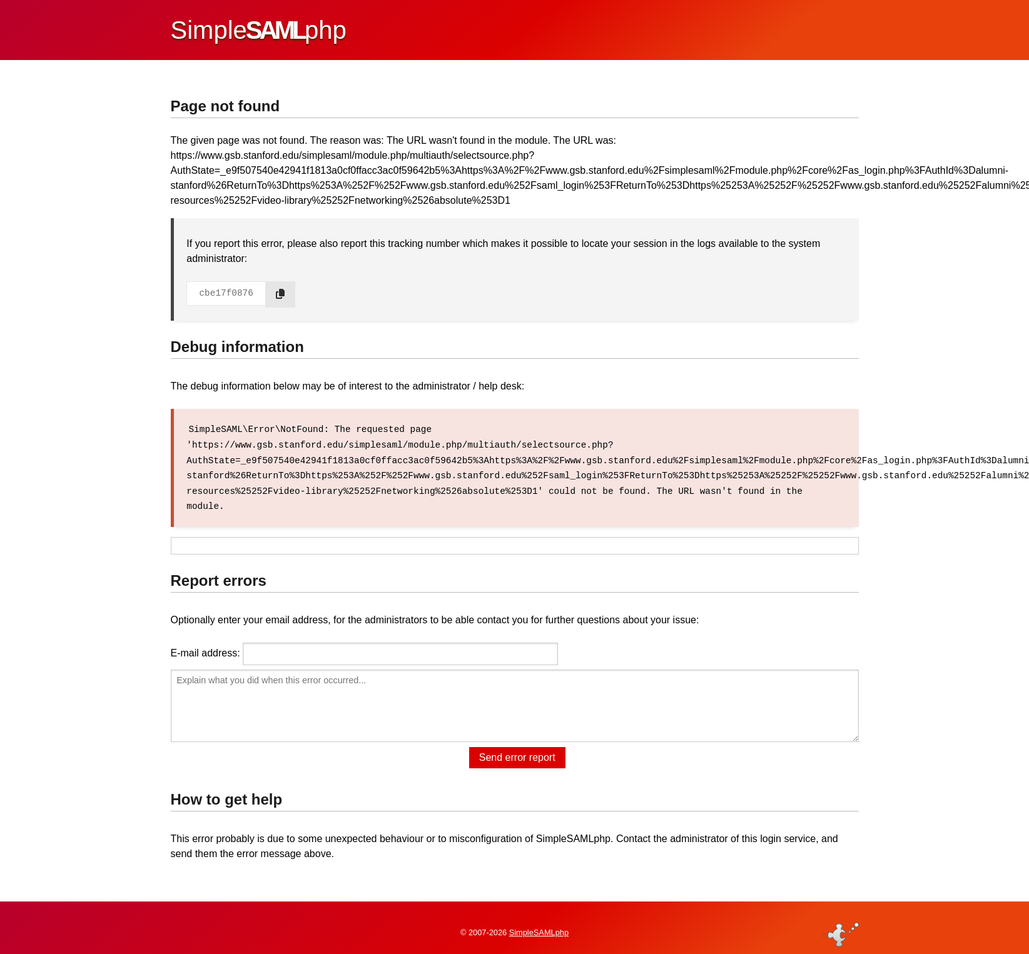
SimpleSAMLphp (539, 925)
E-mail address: (205, 651)
